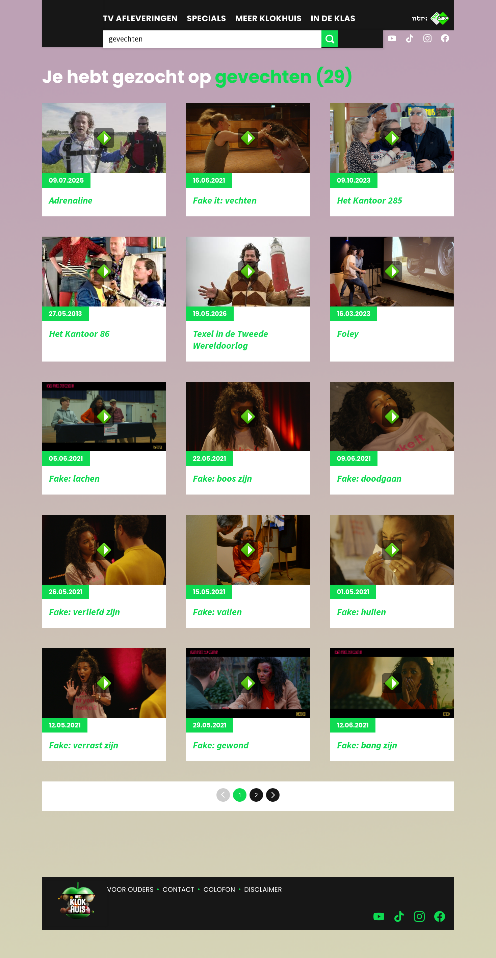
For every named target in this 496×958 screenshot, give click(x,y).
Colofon (219, 889)
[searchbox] (234, 38)
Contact (178, 889)
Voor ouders (130, 889)
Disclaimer (263, 889)
